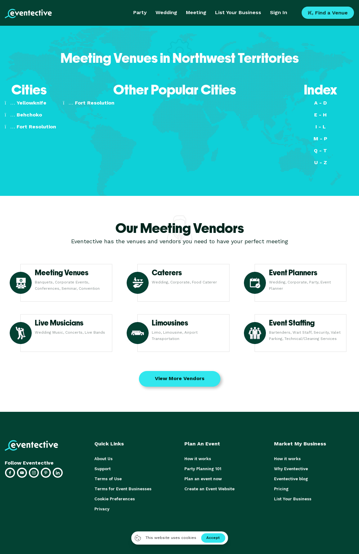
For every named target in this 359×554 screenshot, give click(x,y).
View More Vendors (179, 378)
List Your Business (238, 12)
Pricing (281, 489)
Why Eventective (291, 468)
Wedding (166, 12)
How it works (197, 458)
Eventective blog (291, 478)
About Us (103, 458)
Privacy (101, 509)
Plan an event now (203, 478)
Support (102, 468)
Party (140, 12)
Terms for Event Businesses (122, 489)
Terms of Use (108, 478)
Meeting (196, 12)
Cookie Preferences (114, 499)
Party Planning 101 (202, 468)
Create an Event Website (209, 489)
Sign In (278, 12)
